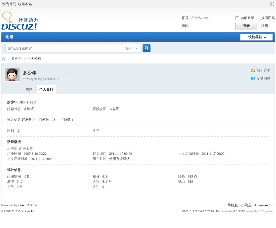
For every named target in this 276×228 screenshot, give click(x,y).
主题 (29, 89)
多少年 (16, 59)
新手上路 (26, 148)
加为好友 (263, 71)
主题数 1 (66, 120)
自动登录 (245, 18)
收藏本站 (25, 4)
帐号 (185, 18)
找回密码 (268, 18)
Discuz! (23, 205)
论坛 (9, 37)
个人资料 (46, 89)
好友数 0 (28, 120)
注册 (264, 26)
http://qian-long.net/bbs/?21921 (44, 79)
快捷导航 (255, 37)
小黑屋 (246, 205)
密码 (185, 26)
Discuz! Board (3, 59)
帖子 (129, 48)
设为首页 (9, 4)
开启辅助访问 (266, 4)
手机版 (233, 205)
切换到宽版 (271, 4)
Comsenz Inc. (265, 205)
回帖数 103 (47, 120)
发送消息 (263, 79)
